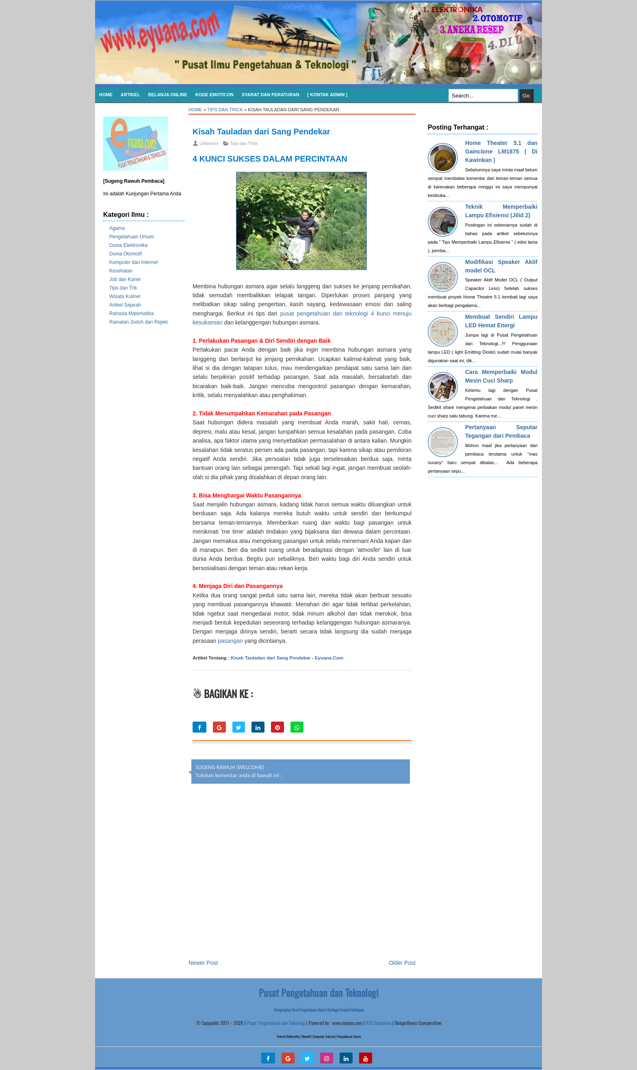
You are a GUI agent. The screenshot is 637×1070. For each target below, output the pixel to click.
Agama (117, 228)
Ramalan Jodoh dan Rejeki (138, 322)
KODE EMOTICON (214, 94)
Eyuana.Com (329, 657)
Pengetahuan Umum (131, 237)
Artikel (130, 94)
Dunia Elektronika (128, 245)
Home (106, 94)
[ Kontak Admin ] (327, 94)
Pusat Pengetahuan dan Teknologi (276, 1022)
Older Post (402, 963)
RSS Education (378, 1022)
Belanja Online (167, 94)
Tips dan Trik (123, 288)
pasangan (230, 641)
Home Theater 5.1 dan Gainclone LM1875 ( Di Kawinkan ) (501, 151)
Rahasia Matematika (131, 313)
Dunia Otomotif (125, 254)
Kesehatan (120, 271)
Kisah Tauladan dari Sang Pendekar (261, 132)
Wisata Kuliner (125, 296)
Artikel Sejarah (125, 305)
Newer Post (203, 963)
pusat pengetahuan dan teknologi (324, 313)
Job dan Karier (125, 279)
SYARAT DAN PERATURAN (270, 94)
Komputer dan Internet (133, 262)
